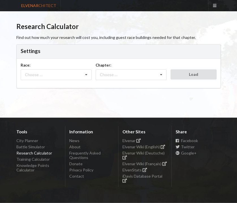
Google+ (186, 153)
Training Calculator (33, 159)
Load (193, 74)
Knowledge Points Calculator (32, 167)
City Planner (27, 140)
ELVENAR (38, 5)
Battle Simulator (30, 146)
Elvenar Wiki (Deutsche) (143, 155)
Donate (76, 163)
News (74, 140)
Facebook (187, 140)
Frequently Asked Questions (85, 155)
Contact (76, 176)
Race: (25, 65)
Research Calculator (34, 153)
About (75, 146)
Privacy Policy (81, 169)
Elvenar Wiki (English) (143, 146)
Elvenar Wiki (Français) (144, 163)
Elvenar (131, 140)
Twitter (185, 146)
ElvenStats (134, 169)
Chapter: (103, 65)
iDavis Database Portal (142, 178)
